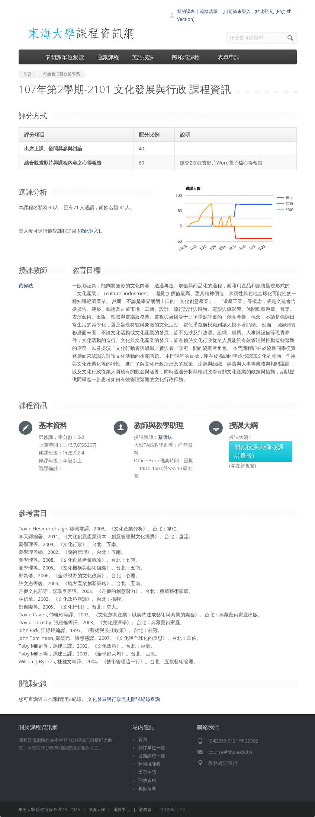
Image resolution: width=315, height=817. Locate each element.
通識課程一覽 (151, 756)
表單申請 (229, 57)
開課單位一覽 (151, 747)
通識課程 (108, 57)
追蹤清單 (209, 11)
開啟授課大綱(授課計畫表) (259, 451)
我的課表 (186, 11)
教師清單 (147, 788)
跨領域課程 (188, 57)
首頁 (142, 739)
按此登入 (89, 230)
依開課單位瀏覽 (64, 57)
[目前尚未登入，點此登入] (248, 11)
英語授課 (145, 57)
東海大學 (27, 809)
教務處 (145, 809)
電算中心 (121, 809)
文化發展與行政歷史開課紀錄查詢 (123, 699)
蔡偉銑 (26, 285)
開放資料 (147, 780)
